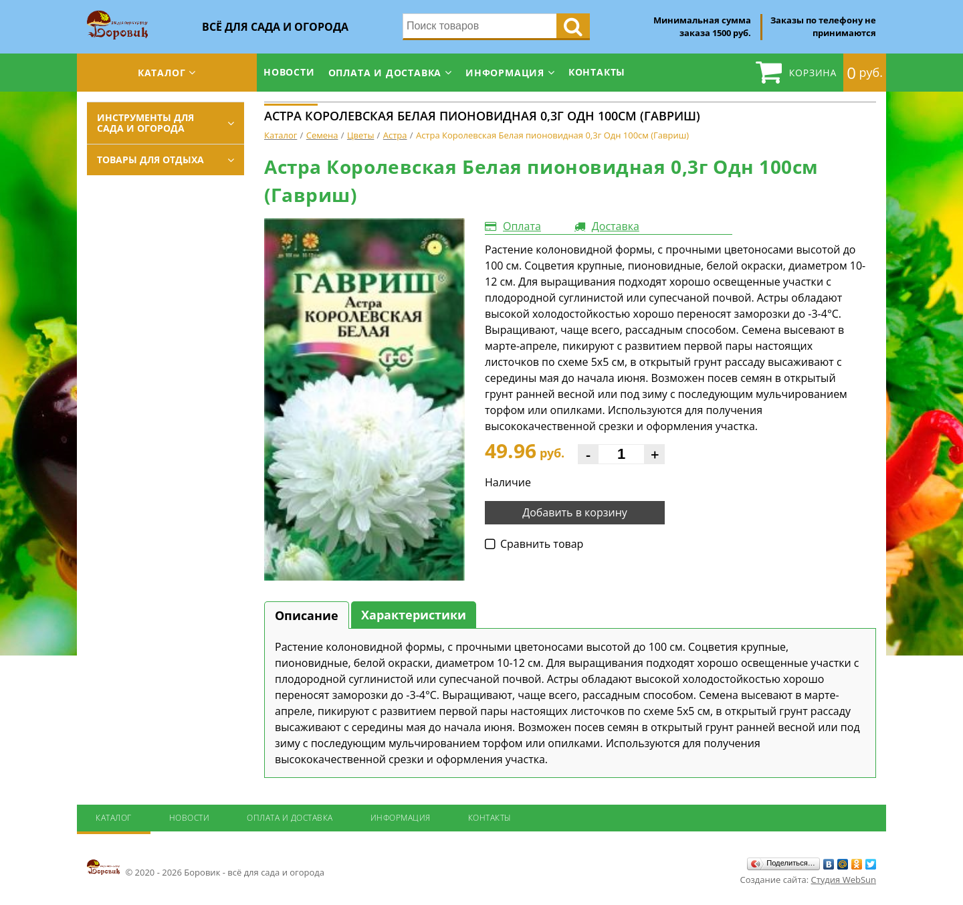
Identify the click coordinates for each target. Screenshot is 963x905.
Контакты (596, 72)
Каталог (162, 72)
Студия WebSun (843, 880)
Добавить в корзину (574, 512)
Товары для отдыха (150, 159)
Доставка (615, 226)
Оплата (522, 226)
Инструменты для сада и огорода (145, 122)
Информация (504, 72)
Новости (289, 72)
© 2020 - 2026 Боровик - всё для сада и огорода (205, 868)
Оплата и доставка (385, 72)
